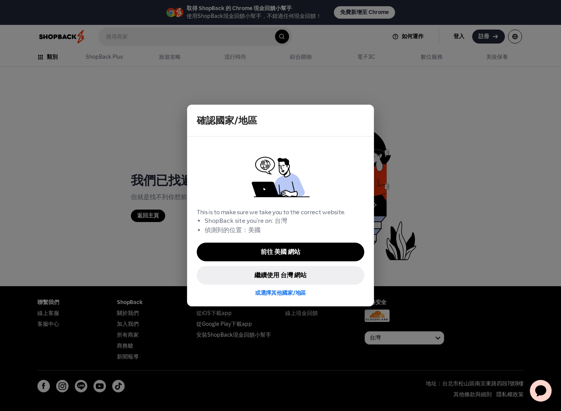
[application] (540, 391)
